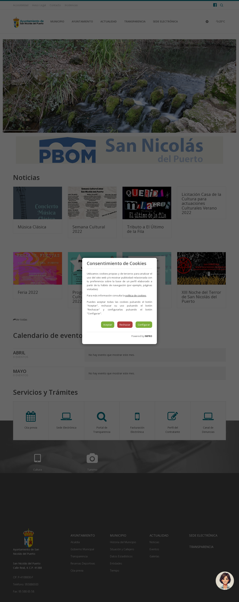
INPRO (148, 336)
